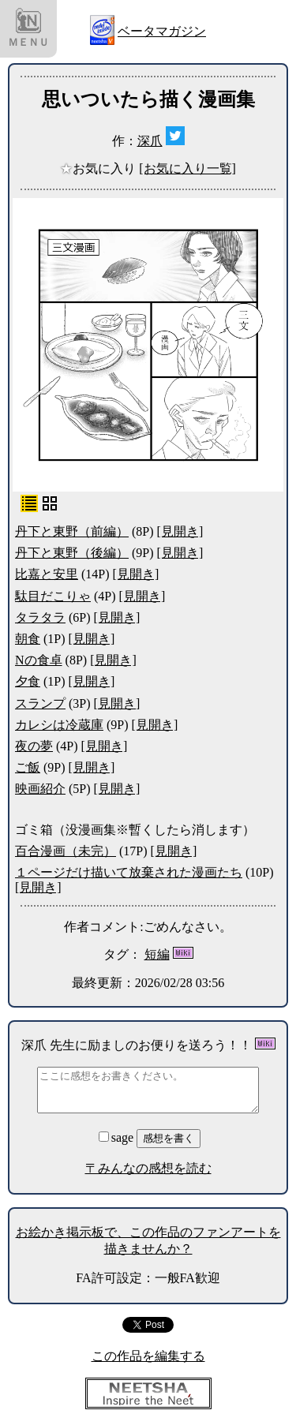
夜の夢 (34, 746)
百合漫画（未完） (65, 851)
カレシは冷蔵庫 (59, 724)
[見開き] (180, 531)
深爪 (150, 141)
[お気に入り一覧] (187, 168)
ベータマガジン (162, 31)
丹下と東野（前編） (72, 531)
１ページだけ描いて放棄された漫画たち (128, 872)
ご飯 (27, 767)
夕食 (27, 681)
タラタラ (40, 617)
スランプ (40, 703)
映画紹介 (40, 788)
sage (118, 1137)
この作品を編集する (148, 1356)
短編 (157, 954)
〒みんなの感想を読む (148, 1168)
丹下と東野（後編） (72, 552)
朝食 (27, 638)
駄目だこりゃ (53, 596)
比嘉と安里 (46, 574)
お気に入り (99, 168)
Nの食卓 (38, 660)
